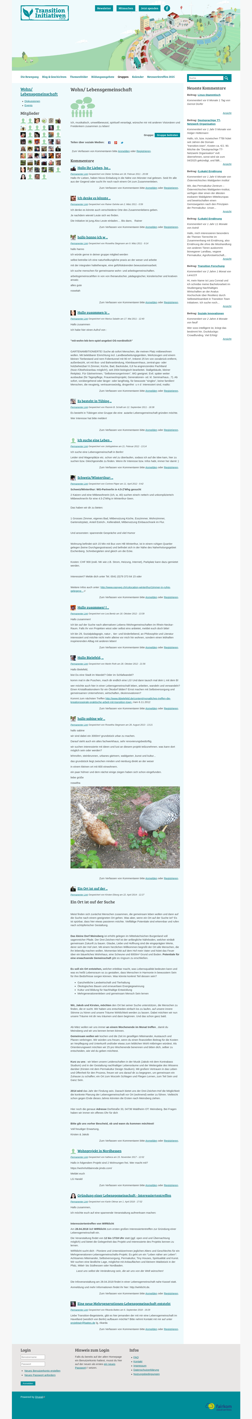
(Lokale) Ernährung (210, 171)
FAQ (136, 1357)
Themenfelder (79, 76)
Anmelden (124, 151)
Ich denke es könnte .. (94, 197)
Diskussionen (32, 101)
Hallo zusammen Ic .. (94, 312)
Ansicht (227, 113)
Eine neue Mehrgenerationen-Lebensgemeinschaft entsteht (124, 1303)
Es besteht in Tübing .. (95, 400)
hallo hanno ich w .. (93, 237)
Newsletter (104, 8)
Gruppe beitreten (167, 135)
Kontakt (138, 1361)
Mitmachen (126, 8)
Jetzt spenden (149, 8)
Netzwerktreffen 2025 (161, 76)
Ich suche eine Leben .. (95, 440)
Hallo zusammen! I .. (93, 607)
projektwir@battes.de (83, 1322)
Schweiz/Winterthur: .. (95, 477)
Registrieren (143, 151)
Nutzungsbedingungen (147, 1374)
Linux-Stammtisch (209, 94)
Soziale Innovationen (211, 313)
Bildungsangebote (102, 76)
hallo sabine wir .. (91, 718)
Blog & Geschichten (54, 76)
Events (28, 105)
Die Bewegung (30, 76)
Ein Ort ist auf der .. (93, 888)
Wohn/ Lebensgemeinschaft (39, 91)
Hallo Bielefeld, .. (91, 657)
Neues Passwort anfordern (40, 1375)
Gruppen (123, 76)
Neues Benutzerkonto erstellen (42, 1370)
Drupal (40, 1396)
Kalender (138, 76)
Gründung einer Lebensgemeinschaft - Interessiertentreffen (124, 1195)
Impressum (140, 1365)
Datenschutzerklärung (146, 1369)
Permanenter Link (79, 174)
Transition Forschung (211, 265)
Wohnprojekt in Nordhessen (99, 1150)
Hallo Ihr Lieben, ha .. (94, 167)
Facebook (167, 8)
